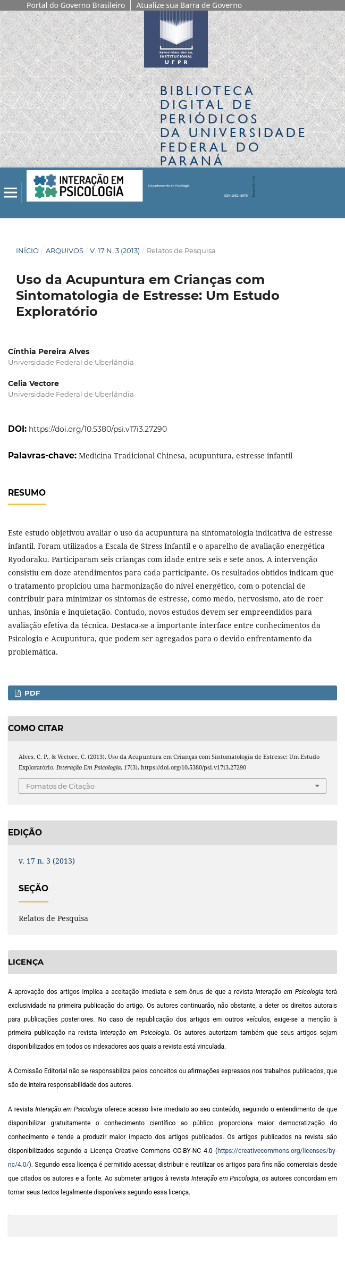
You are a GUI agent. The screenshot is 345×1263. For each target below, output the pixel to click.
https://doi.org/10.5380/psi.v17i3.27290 (98, 429)
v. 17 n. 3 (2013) (115, 250)
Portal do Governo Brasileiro (76, 5)
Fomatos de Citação (60, 786)
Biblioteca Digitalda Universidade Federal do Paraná (233, 125)
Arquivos (64, 250)
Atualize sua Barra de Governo (189, 5)
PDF (31, 693)
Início (27, 250)
